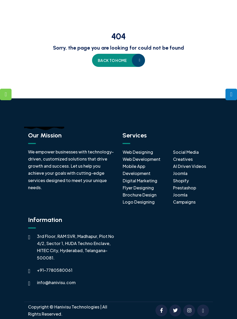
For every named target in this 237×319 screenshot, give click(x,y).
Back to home (112, 60)
